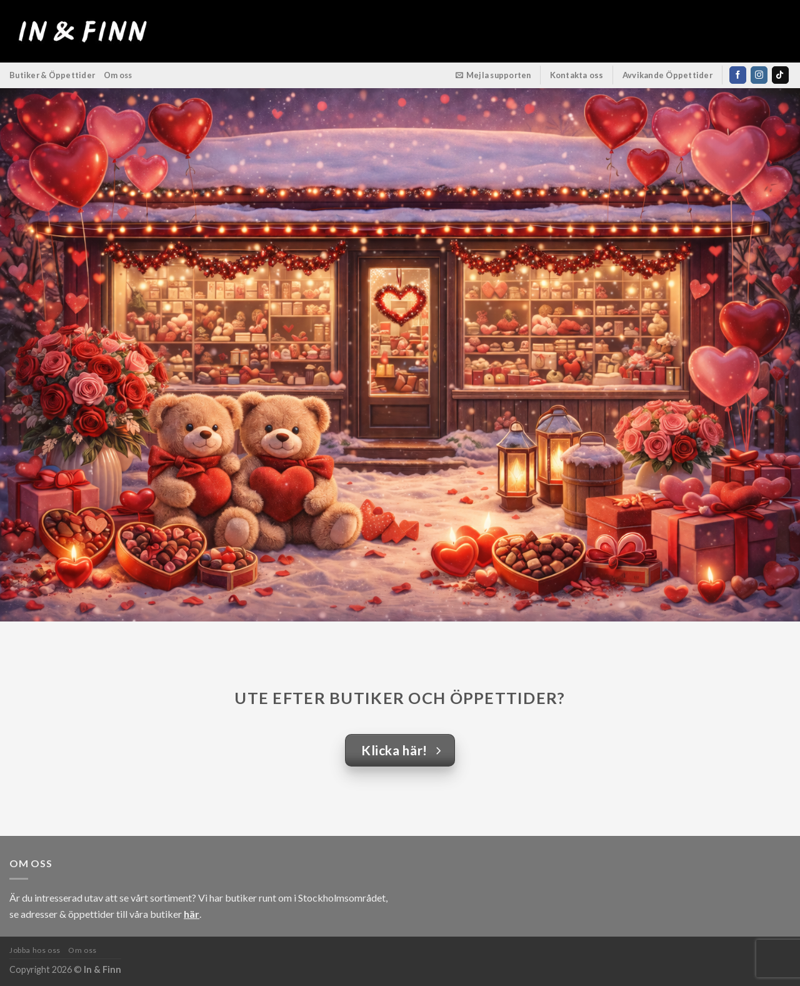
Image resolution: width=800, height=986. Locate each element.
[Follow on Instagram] (759, 75)
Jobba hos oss (35, 950)
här (191, 914)
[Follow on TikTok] (780, 75)
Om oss (118, 75)
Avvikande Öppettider (667, 75)
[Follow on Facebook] (737, 75)
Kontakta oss (577, 75)
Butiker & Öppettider (52, 75)
